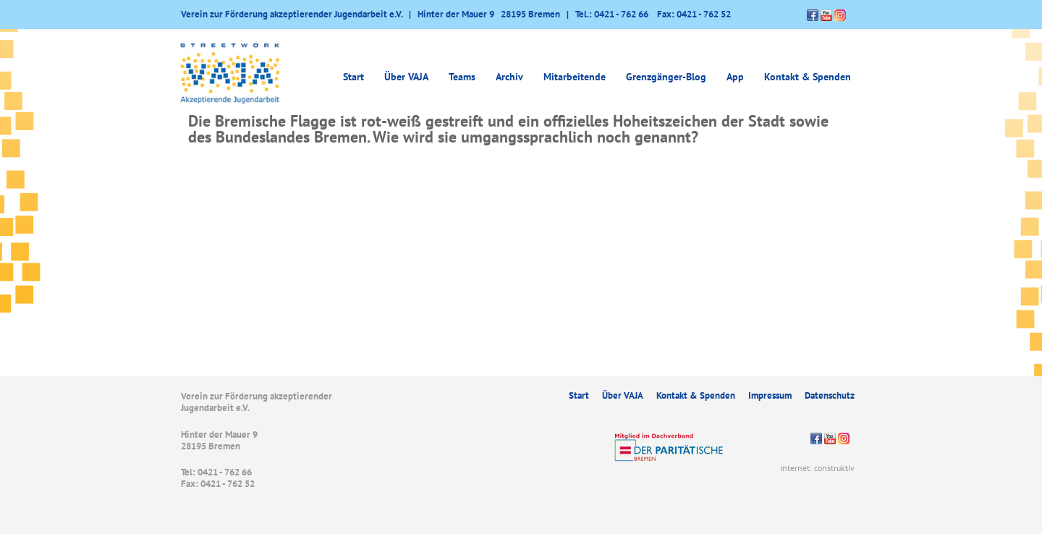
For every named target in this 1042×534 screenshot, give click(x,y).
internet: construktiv (817, 467)
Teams (462, 76)
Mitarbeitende (574, 76)
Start (353, 76)
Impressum (770, 395)
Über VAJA (406, 76)
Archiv (509, 76)
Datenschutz (830, 395)
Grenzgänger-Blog (666, 76)
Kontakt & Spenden (807, 76)
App (735, 76)
